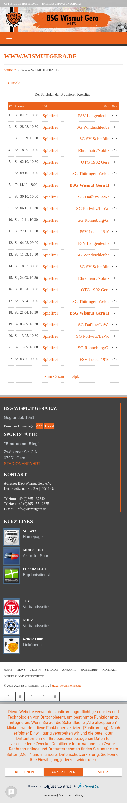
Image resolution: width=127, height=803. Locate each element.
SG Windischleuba (93, 127)
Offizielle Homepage (21, 3)
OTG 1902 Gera (95, 162)
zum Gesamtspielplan (63, 376)
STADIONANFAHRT (22, 464)
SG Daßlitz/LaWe (93, 197)
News (21, 669)
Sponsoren (89, 669)
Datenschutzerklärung (70, 795)
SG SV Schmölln (94, 138)
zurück (14, 83)
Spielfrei (50, 115)
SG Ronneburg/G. (93, 220)
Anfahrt (69, 669)
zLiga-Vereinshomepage (66, 685)
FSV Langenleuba (94, 115)
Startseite (10, 70)
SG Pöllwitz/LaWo (92, 208)
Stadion (51, 669)
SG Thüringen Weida (90, 173)
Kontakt (109, 669)
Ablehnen (24, 772)
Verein (35, 669)
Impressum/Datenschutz (61, 3)
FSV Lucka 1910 (94, 231)
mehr (102, 772)
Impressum (50, 795)
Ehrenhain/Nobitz (93, 150)
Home (8, 669)
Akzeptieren (63, 772)
